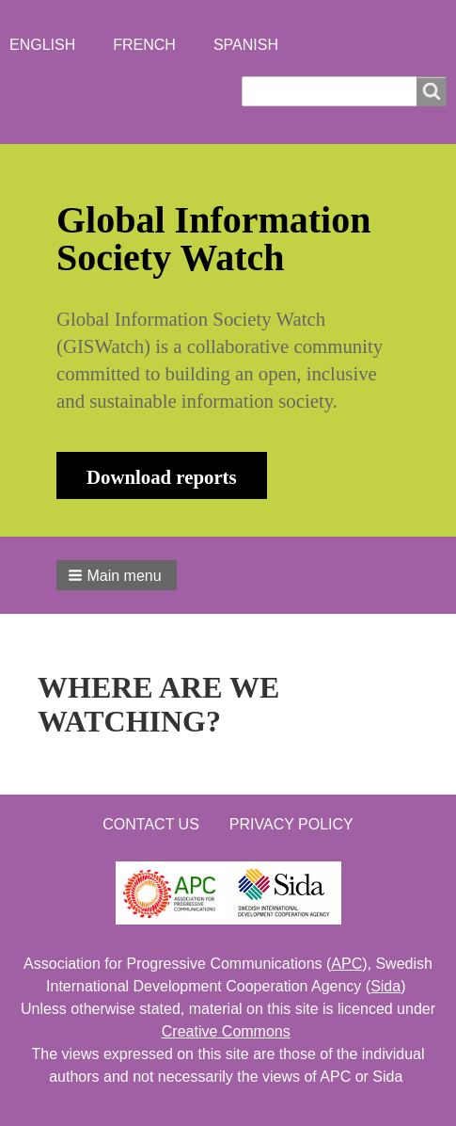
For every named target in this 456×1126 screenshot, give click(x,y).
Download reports (161, 477)
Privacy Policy (291, 824)
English (42, 45)
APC (346, 964)
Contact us (150, 824)
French (144, 45)
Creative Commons (226, 1031)
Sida (385, 986)
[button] (116, 575)
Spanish (245, 45)
